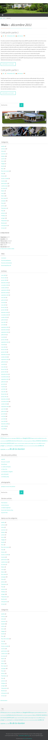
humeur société (4, 178)
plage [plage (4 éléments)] (32, 443)
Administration (3, 700)
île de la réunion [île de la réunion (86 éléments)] (17, 448)
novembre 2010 (4, 401)
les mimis (3, 188)
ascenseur (3, 153)
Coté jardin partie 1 (9, 70)
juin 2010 (3, 414)
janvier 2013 (4, 352)
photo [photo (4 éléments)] (29, 443)
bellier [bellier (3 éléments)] (21, 438)
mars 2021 (3, 322)
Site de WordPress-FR (6, 265)
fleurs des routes (5, 171)
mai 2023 (3, 302)
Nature (2, 196)
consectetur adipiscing (23, 735)
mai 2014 (3, 337)
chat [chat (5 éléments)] (43, 438)
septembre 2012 (5, 359)
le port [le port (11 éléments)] (12, 443)
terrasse (3, 228)
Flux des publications (6, 260)
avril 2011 (3, 389)
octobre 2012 (4, 357)
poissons (3, 213)
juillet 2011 (3, 381)
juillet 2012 (3, 362)
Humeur (3, 176)
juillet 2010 (3, 411)
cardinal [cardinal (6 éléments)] (39, 438)
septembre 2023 (5, 295)
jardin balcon (20, 36)
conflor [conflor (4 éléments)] (45, 438)
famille (2, 166)
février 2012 (3, 369)
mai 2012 (3, 364)
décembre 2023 (4, 292)
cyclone (3, 158)
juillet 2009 (3, 426)
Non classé (3, 198)
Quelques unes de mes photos (8, 486)
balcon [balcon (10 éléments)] (18, 438)
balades (3, 156)
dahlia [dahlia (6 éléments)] (12, 441)
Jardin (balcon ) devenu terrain (13, 5)
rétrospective (4, 225)
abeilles (3, 146)
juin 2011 (3, 384)
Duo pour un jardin (5, 461)
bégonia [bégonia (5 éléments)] (33, 438)
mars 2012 (3, 367)
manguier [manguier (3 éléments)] (16, 443)
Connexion (3, 258)
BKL (3, 36)
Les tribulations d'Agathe (7, 471)
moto (2, 193)
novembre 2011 (4, 376)
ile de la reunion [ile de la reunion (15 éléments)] (41, 441)
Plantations (3, 208)
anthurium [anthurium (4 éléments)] (9, 438)
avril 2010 (3, 419)
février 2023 (3, 307)
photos (2, 205)
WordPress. (29, 738)
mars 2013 (3, 347)
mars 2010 (3, 421)
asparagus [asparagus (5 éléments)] (13, 438)
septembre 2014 (5, 332)
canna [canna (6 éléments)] (36, 438)
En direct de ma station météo (7, 248)
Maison (2, 191)
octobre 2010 (4, 404)
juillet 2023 (3, 300)
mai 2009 (3, 428)
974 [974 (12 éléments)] (1, 438)
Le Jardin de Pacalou (6, 466)
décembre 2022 (4, 312)
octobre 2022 (4, 317)
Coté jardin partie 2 (9, 32)
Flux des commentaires (6, 263)
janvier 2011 (4, 396)
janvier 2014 (4, 339)
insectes (3, 181)
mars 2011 (3, 391)
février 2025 (3, 277)
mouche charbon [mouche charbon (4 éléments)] (21, 443)
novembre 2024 (4, 285)
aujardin (3, 459)
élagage (3, 163)
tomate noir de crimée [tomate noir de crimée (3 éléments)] (27, 445)
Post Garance (4, 502)
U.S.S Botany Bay (5, 476)
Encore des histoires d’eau (7, 510)
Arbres (2, 151)
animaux (3, 148)
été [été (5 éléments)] (8, 449)
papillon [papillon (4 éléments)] (26, 443)
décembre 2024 (4, 282)
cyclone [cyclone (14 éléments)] (8, 441)
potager (3, 218)
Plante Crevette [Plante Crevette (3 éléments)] (36, 443)
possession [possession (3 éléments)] (43, 443)
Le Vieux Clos (4, 469)
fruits (2, 173)
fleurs (2, 168)
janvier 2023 (4, 310)
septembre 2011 (5, 379)
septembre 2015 (5, 327)
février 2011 (3, 394)
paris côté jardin (4, 474)
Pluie (2, 210)
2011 (4, 18)
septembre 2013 (5, 342)
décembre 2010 (4, 399)
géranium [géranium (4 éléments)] (30, 440)
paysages (3, 200)
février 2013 (3, 349)
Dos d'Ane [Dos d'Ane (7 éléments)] (16, 441)
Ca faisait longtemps (5, 507)
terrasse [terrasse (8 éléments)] (17, 445)
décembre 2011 (4, 374)
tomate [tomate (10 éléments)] (21, 445)
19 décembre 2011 (11, 36)
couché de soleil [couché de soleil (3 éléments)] (3, 440)
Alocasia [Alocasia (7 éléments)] (5, 438)
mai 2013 (3, 344)
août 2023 (3, 297)
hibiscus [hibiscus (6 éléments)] (34, 441)
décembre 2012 (4, 354)
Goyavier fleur (4, 512)
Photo (2, 203)
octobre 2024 (4, 287)
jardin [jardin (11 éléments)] (8, 443)
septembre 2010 (5, 406)
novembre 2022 (4, 315)
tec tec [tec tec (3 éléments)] (13, 445)
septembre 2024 (5, 290)
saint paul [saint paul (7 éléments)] (9, 445)
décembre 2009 (4, 423)
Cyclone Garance (5, 505)
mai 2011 (3, 386)
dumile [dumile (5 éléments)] (20, 441)
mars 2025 (3, 275)
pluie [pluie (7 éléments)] (40, 443)
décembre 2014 (4, 329)
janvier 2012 (4, 371)
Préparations (4, 220)
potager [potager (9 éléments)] (2, 445)
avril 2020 (3, 324)
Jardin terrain (4, 186)
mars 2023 (3, 305)
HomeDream (4, 464)
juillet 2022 (3, 320)
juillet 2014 (3, 334)
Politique (3, 215)
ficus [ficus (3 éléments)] (23, 440)
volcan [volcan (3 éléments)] (6, 449)
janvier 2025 (4, 280)
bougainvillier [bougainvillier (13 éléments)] (27, 438)
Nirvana (24, 738)
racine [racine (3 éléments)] (6, 445)
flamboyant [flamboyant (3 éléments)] (26, 440)
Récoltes (3, 223)
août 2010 (3, 409)
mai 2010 (3, 416)
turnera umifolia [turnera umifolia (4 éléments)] (34, 445)
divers (2, 161)
